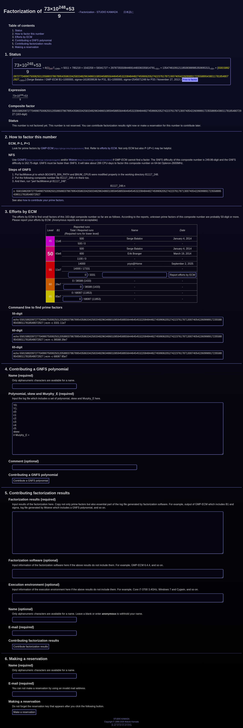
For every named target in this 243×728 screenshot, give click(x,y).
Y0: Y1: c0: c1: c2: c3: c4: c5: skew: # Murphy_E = (118, 428)
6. (26, 659)
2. (31, 137)
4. (36, 369)
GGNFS (22, 159)
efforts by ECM (108, 148)
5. (37, 493)
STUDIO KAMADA (107, 12)
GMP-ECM (47, 148)
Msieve (73, 159)
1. (13, 54)
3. (21, 211)
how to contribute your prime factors (43, 200)
